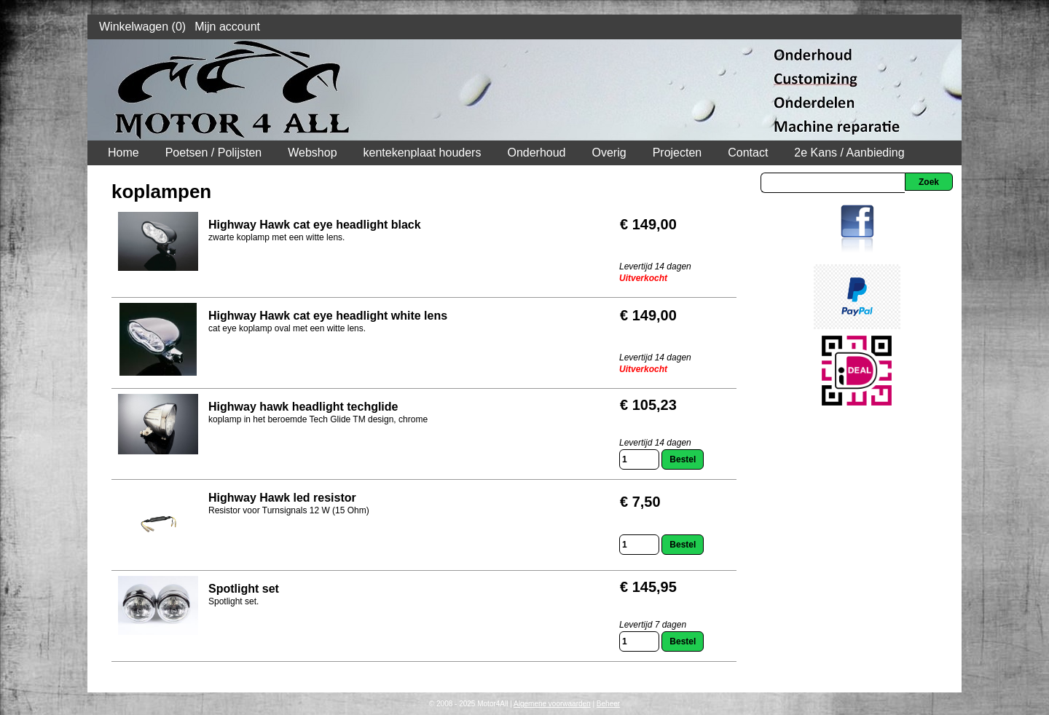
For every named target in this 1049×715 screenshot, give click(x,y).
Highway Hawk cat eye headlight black (314, 224)
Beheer (608, 704)
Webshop (312, 152)
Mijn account (227, 26)
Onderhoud (536, 152)
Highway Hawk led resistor (282, 497)
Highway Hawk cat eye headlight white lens (327, 315)
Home (123, 152)
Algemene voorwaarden (552, 704)
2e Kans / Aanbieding (849, 152)
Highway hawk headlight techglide (303, 406)
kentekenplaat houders (423, 152)
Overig (609, 152)
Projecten (677, 152)
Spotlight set (243, 588)
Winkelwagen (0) (142, 26)
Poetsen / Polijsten (213, 152)
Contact (748, 152)
